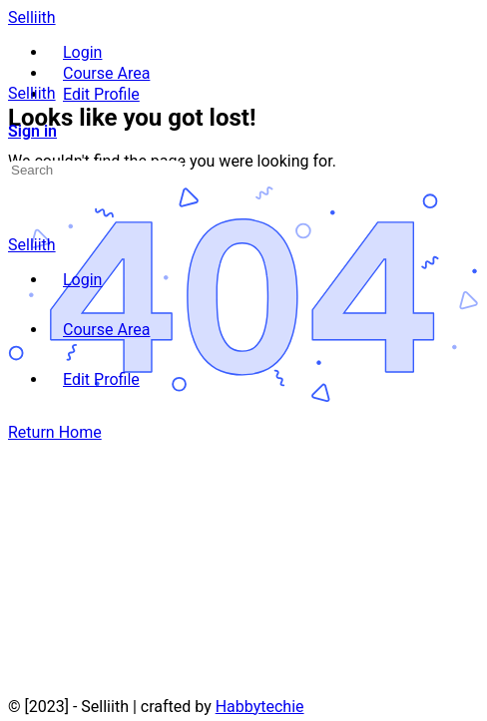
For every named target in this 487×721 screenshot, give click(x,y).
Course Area (106, 329)
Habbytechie (260, 706)
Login (82, 279)
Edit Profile (101, 379)
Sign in (32, 131)
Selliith (32, 17)
